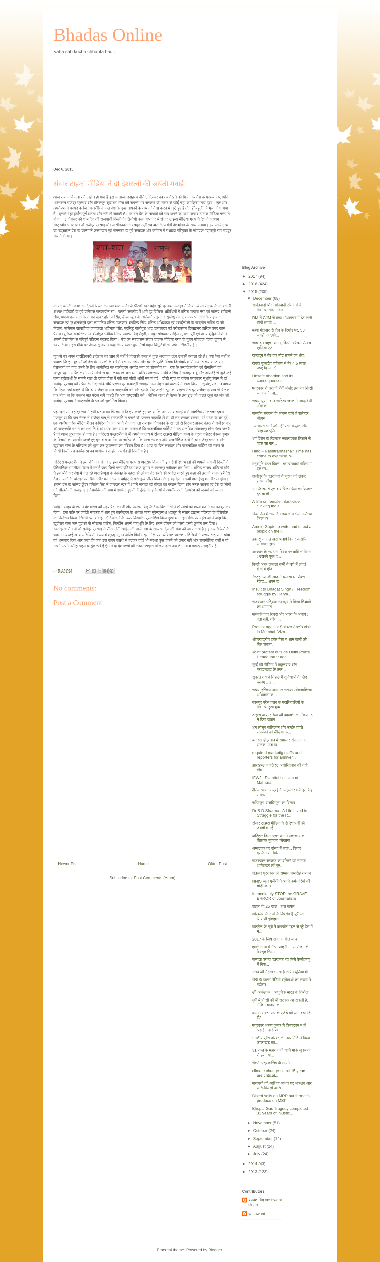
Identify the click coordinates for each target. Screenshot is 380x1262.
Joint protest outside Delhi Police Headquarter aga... (281, 654)
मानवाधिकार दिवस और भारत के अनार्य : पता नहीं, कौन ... (280, 616)
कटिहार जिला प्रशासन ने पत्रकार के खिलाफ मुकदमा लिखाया (278, 838)
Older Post (217, 863)
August (260, 1146)
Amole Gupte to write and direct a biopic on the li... (281, 529)
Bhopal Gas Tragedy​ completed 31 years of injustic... (280, 1111)
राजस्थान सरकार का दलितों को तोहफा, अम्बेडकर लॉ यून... (279, 863)
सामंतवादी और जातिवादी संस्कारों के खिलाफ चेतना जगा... (277, 307)
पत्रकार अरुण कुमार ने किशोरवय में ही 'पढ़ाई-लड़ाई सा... (279, 1028)
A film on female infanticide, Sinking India (276, 504)
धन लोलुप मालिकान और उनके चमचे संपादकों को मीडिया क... (277, 730)
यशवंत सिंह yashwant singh (265, 1202)
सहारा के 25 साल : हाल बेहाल (273, 906)
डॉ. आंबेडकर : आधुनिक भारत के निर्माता (280, 992)
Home (143, 863)
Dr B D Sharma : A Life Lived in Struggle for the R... (279, 813)
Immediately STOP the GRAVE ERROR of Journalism (279, 896)
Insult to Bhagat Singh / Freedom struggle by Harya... (281, 591)
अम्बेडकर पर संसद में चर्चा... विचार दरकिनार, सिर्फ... (276, 851)
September (263, 1138)
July (257, 1154)
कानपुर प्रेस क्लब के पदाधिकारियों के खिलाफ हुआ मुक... (278, 705)
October (261, 1130)
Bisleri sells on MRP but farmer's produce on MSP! (280, 1098)
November (263, 1123)
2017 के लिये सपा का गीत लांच (274, 939)
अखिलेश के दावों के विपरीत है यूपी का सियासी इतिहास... (278, 916)
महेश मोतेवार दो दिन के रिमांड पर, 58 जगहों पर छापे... (278, 332)
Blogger (215, 1250)
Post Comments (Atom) (154, 877)
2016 (253, 284)
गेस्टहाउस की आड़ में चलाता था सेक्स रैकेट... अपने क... (278, 579)
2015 (253, 291)
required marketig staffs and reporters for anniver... (276, 755)
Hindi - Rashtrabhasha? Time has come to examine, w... (281, 453)
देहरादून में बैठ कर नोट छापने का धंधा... (280, 355)
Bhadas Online (107, 35)
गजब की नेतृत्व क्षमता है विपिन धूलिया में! (280, 972)
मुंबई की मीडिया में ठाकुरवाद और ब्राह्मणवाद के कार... (274, 667)
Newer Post (68, 863)
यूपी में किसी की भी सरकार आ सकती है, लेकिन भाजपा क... (280, 1002)
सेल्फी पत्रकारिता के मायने (270, 1062)
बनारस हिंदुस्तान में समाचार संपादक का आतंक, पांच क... (279, 742)
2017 (253, 276)
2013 (253, 1171)
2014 (253, 1163)
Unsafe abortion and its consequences (272, 378)
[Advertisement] (142, 111)
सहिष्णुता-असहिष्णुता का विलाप (273, 802)
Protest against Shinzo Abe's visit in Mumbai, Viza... (281, 629)
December (263, 298)
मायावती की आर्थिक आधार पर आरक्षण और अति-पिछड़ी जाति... (282, 1086)
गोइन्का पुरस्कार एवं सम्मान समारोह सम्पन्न (281, 873)
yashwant (256, 1213)
